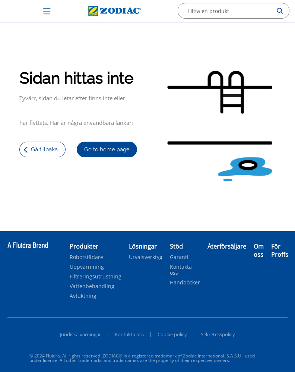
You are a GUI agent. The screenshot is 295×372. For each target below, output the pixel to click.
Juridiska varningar (80, 334)
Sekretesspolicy (218, 334)
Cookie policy (172, 334)
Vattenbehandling (92, 286)
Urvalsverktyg (145, 257)
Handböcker (185, 283)
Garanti (179, 257)
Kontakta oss (181, 270)
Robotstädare (86, 257)
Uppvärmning (87, 267)
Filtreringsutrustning (95, 277)
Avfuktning (83, 296)
